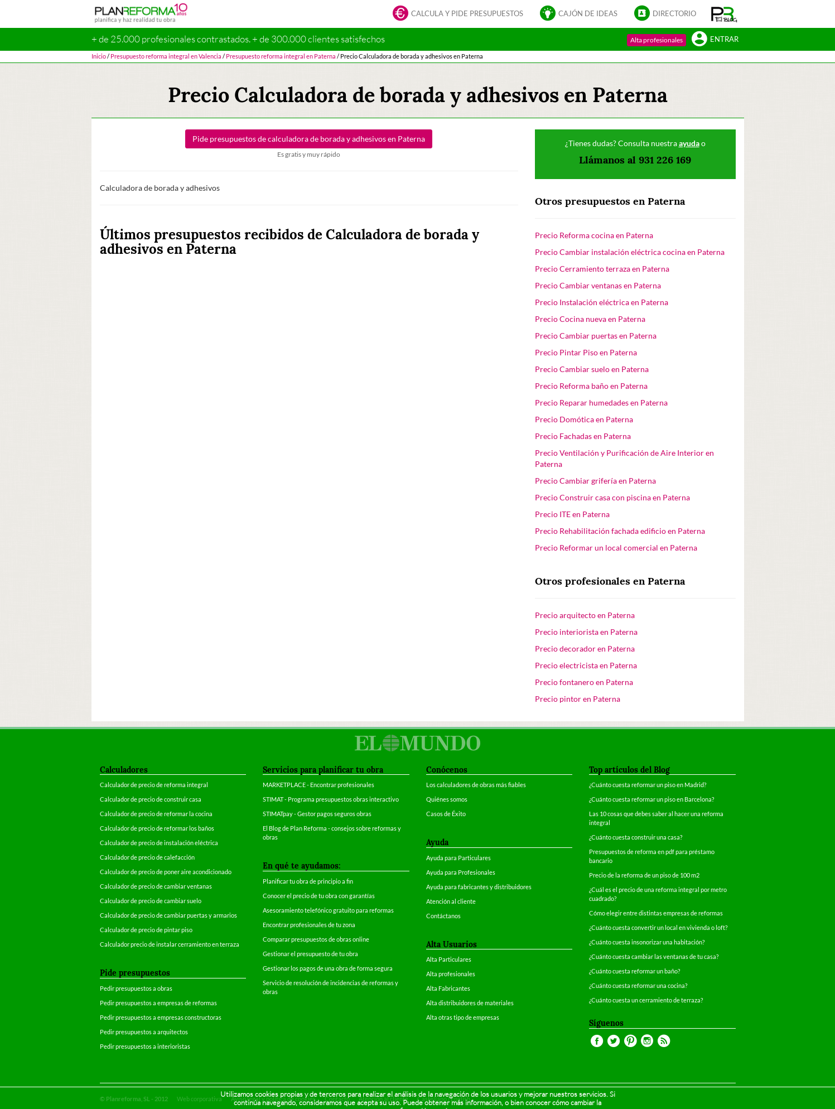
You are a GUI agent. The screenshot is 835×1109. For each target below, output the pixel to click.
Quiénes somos (446, 799)
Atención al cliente (451, 901)
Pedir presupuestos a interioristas (145, 1046)
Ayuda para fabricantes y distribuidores (479, 886)
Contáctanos (443, 915)
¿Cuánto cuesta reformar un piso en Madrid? (647, 784)
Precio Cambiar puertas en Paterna (596, 335)
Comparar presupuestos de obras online (316, 939)
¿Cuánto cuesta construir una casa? (635, 837)
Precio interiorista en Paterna (586, 632)
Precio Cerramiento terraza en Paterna (602, 268)
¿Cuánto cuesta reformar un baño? (634, 971)
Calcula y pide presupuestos (458, 14)
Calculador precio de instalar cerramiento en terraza (169, 944)
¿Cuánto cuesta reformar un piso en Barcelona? (651, 799)
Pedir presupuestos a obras (136, 988)
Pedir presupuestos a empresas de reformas (158, 1002)
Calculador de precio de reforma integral (154, 784)
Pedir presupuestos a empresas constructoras (160, 1017)
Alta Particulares (448, 959)
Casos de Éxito (446, 813)
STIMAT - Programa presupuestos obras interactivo (331, 799)
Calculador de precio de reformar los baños (157, 828)
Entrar (715, 40)
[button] (724, 14)
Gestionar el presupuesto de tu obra (310, 953)
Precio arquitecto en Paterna (585, 615)
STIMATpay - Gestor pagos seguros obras (317, 813)
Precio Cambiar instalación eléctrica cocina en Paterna (630, 252)
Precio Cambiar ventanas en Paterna (598, 285)
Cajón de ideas (578, 14)
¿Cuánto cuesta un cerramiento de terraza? (646, 1000)
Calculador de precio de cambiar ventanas (156, 886)
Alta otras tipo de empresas (462, 1017)
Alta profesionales (656, 40)
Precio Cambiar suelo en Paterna (592, 369)
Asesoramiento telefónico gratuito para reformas (328, 910)
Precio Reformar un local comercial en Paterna (616, 547)
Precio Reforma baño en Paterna (591, 385)
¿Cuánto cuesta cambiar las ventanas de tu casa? (653, 956)
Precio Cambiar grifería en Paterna (595, 480)
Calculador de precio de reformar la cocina (156, 813)
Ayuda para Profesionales (460, 872)
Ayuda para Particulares (458, 857)
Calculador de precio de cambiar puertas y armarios (168, 915)
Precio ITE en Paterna (572, 514)
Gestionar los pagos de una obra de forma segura (328, 968)
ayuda (689, 143)
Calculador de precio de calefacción (147, 857)
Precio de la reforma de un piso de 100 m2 (644, 875)
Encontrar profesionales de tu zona (309, 924)
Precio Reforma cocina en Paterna (594, 235)
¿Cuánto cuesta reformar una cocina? (638, 985)
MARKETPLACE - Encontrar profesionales (318, 784)
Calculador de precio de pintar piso (146, 929)
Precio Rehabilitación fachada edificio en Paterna (620, 531)
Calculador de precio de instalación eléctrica (159, 842)
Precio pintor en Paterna (577, 698)
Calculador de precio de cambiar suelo (150, 900)
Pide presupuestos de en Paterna (308, 138)
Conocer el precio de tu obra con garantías (319, 895)
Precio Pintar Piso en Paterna (586, 352)
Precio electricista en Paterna (586, 665)
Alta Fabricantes (448, 988)
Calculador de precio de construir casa (150, 799)
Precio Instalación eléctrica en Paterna (601, 302)
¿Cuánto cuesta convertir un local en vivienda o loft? (658, 927)
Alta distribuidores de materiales (470, 1002)
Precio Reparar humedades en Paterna (601, 402)
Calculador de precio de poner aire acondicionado (165, 871)
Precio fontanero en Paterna (584, 682)
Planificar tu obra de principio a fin (308, 881)
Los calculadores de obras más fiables (476, 784)
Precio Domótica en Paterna (584, 419)
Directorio (665, 14)
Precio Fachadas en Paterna (583, 436)
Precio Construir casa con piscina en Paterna (612, 497)
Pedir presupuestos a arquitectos (144, 1031)
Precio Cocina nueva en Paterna (590, 319)
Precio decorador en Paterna (585, 648)
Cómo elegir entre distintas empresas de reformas (656, 913)
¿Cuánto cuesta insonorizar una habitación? (646, 942)
